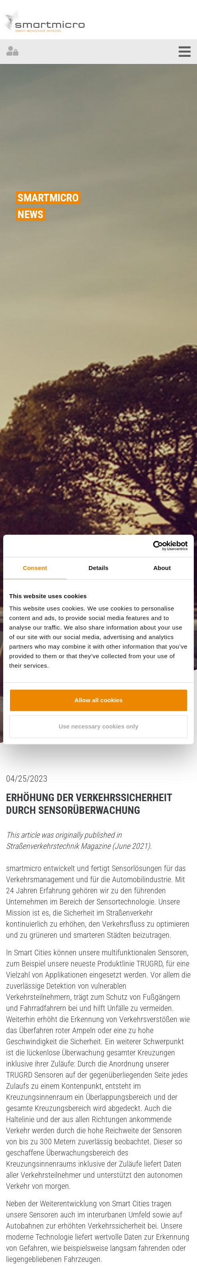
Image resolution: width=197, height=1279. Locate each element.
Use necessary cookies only (98, 726)
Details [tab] (98, 567)
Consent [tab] (35, 567)
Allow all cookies (99, 700)
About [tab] (162, 567)
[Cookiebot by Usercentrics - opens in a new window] (153, 546)
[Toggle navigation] (184, 51)
